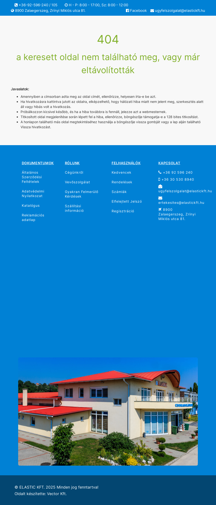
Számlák (119, 192)
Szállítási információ (74, 208)
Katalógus (31, 205)
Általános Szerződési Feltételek (32, 177)
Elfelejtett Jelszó (127, 201)
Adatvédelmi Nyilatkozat (33, 193)
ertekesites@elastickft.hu (179, 200)
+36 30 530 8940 (176, 179)
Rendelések (122, 182)
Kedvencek (121, 172)
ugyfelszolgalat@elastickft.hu (177, 10)
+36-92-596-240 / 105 (36, 5)
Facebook (136, 10)
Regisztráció (123, 211)
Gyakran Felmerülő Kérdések (81, 194)
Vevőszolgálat (77, 182)
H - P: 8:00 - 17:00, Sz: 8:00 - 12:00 (96, 5)
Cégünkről (74, 172)
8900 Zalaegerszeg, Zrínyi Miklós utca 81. (48, 10)
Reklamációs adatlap (33, 217)
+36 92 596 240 (175, 172)
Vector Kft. (57, 493)
